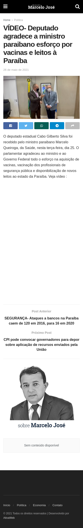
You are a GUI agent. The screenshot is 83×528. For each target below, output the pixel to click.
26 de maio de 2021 (16, 69)
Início (6, 505)
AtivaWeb (9, 517)
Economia (39, 505)
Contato (57, 505)
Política (18, 20)
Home (6, 20)
